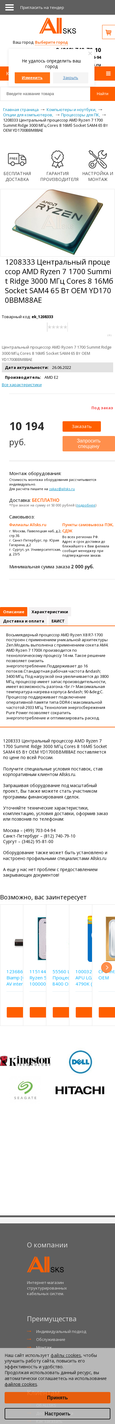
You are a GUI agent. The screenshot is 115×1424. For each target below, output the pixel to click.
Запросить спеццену (89, 443)
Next (106, 967)
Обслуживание (50, 1339)
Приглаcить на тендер (42, 7)
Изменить (32, 77)
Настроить (57, 1413)
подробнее (85, 505)
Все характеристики (22, 384)
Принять (57, 1397)
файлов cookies (21, 1384)
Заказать (82, 426)
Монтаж (44, 1347)
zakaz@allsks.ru (62, 488)
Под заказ (102, 407)
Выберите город (51, 42)
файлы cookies (66, 1355)
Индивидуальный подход (61, 1331)
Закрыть (70, 77)
